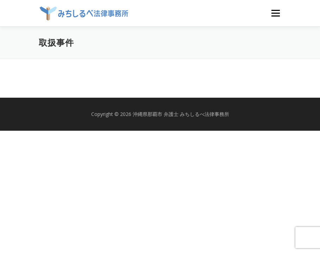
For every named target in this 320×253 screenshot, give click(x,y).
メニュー (275, 13)
